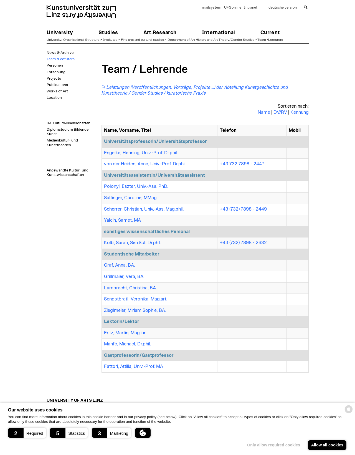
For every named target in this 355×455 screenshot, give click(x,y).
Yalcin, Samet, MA (122, 220)
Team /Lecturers (270, 39)
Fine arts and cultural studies (142, 39)
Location (54, 98)
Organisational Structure (81, 39)
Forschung (56, 72)
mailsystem (211, 7)
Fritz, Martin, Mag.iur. (125, 333)
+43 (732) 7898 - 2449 (243, 209)
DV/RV (280, 112)
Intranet (250, 7)
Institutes (110, 39)
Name (264, 112)
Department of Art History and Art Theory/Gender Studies (211, 39)
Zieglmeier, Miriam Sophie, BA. (135, 310)
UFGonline (232, 7)
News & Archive (60, 53)
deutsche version (282, 7)
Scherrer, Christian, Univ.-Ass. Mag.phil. (144, 209)
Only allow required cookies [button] (273, 445)
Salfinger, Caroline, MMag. (131, 198)
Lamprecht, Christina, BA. (130, 288)
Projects (54, 78)
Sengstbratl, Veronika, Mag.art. (135, 299)
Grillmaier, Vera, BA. (124, 276)
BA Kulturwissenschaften (68, 123)
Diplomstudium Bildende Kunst (67, 132)
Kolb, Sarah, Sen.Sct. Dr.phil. (132, 243)
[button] (27, 433)
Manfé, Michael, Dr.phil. (127, 344)
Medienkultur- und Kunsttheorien (62, 142)
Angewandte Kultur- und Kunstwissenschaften (67, 172)
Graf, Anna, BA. (119, 265)
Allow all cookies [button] (327, 445)
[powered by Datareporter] (348, 412)
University (54, 39)
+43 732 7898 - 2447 (242, 164)
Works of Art (57, 91)
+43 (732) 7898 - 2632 (243, 243)
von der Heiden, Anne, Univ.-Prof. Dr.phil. (145, 164)
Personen (55, 65)
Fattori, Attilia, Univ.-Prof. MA (133, 366)
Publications (57, 85)
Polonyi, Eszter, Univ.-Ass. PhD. (136, 186)
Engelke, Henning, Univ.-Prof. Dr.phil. (141, 153)
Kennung (299, 112)
